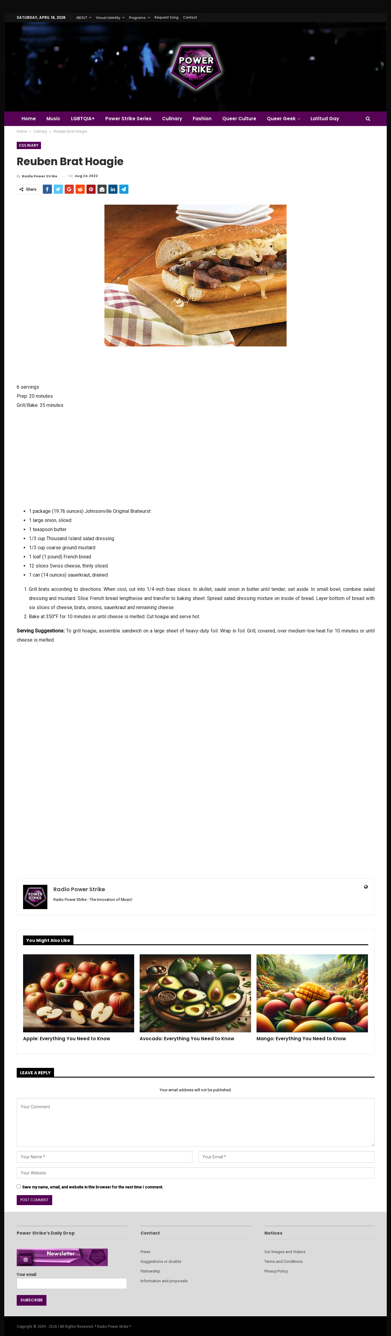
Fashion (202, 118)
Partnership (150, 1271)
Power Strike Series (128, 118)
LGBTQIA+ (83, 118)
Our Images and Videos (284, 1251)
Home (29, 118)
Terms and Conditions (283, 1261)
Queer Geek (281, 118)
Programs (137, 17)
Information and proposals (164, 1281)
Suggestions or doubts (161, 1261)
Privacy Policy (276, 1271)
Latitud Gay (325, 118)
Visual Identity (108, 17)
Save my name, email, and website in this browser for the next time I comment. (92, 1187)
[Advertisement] (196, 457)
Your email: (72, 1279)
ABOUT (81, 17)
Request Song (166, 17)
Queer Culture (239, 118)
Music (53, 118)
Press (145, 1251)
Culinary (172, 118)
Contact (190, 17)
